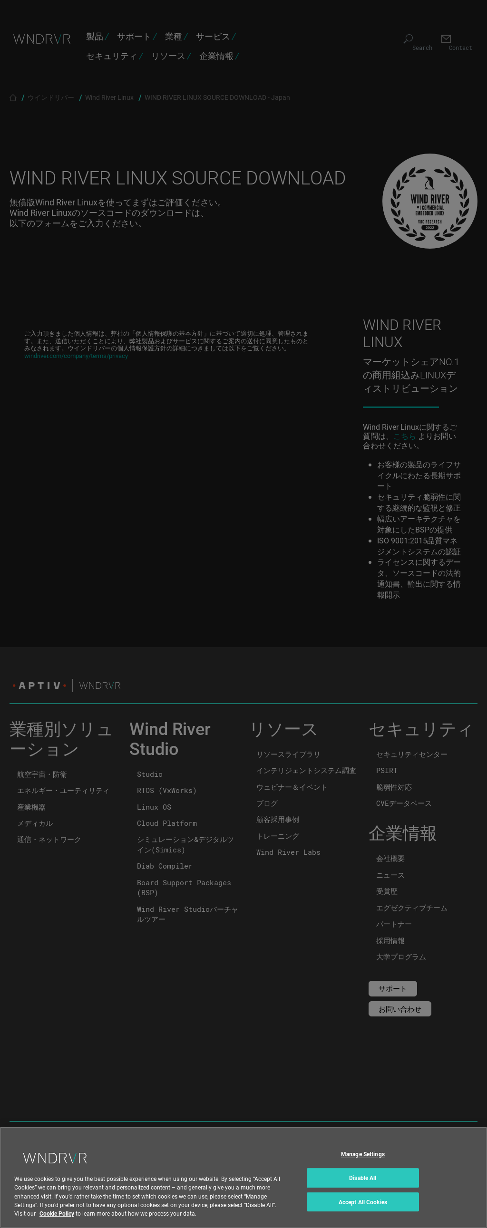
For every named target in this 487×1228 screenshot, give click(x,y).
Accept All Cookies (363, 1216)
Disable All (362, 1192)
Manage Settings (363, 1169)
